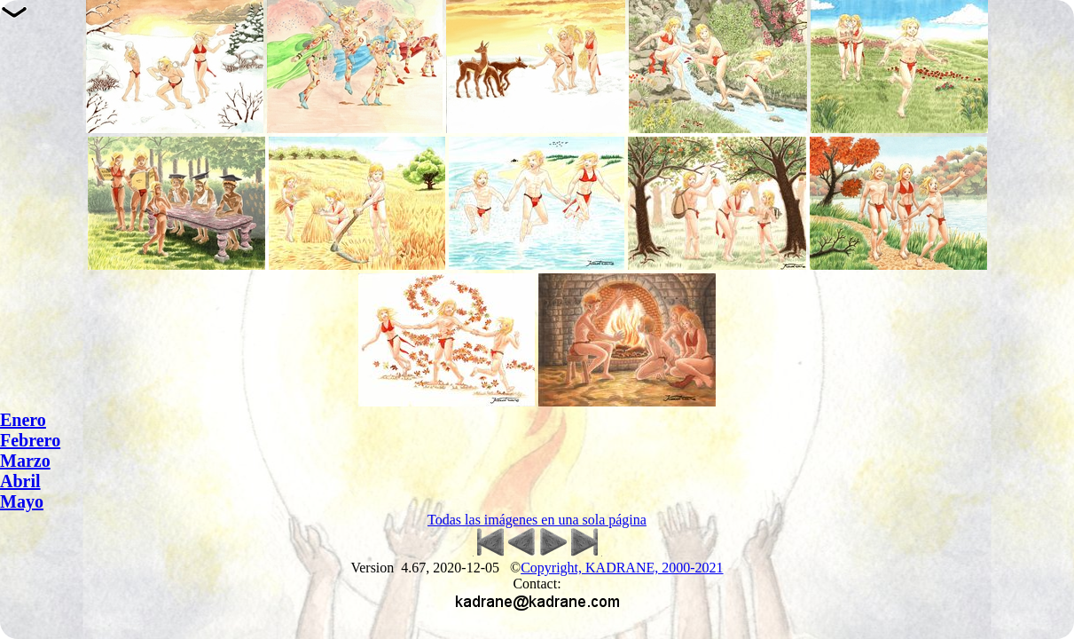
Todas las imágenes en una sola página (537, 519)
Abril (20, 481)
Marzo (25, 460)
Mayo (21, 501)
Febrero (30, 440)
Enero (23, 420)
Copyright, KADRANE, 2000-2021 (622, 567)
